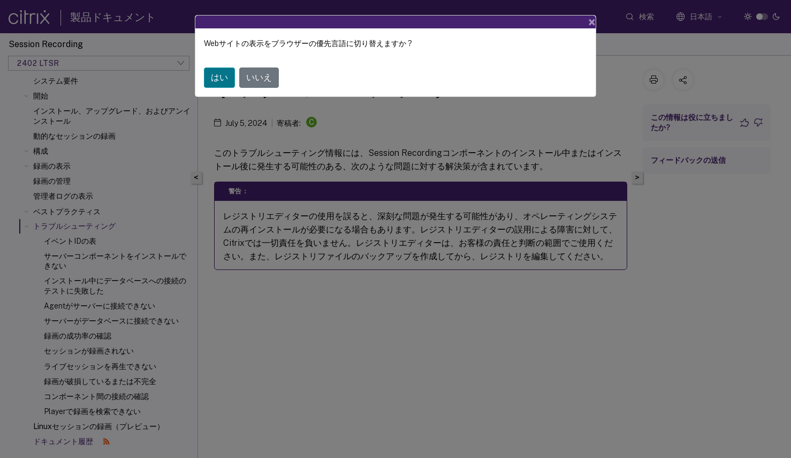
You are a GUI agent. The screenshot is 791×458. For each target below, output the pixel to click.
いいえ (259, 77)
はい (219, 77)
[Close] (592, 22)
